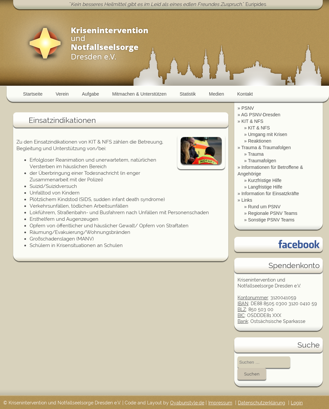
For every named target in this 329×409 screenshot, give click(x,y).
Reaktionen (259, 141)
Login (297, 402)
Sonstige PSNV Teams (271, 219)
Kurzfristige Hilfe (265, 180)
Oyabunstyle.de (187, 402)
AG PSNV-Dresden (260, 114)
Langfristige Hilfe (265, 187)
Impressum (220, 402)
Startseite (32, 94)
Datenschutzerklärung (261, 402)
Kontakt (245, 94)
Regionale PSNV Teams (272, 213)
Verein (62, 94)
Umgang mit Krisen (267, 134)
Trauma (256, 154)
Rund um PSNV (264, 206)
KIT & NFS (252, 121)
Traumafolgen (262, 160)
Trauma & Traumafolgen (266, 147)
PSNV (247, 108)
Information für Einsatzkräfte (270, 193)
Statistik (188, 94)
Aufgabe (90, 94)
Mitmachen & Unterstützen (139, 94)
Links (246, 200)
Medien (216, 94)
